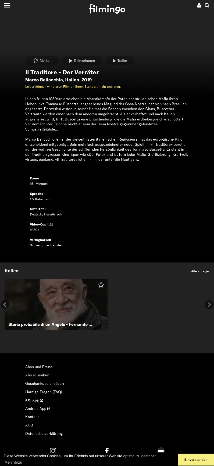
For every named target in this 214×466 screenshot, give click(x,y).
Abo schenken (37, 375)
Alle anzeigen (200, 271)
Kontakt (32, 416)
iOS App (34, 400)
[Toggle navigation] (7, 5)
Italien (72, 80)
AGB (29, 425)
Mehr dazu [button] (13, 462)
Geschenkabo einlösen (44, 383)
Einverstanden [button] (195, 460)
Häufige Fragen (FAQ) (43, 392)
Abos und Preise (39, 366)
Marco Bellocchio (44, 80)
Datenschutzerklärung (44, 433)
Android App (37, 408)
